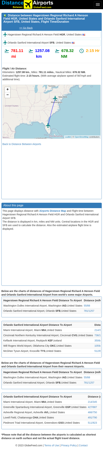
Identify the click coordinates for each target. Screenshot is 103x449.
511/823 (92, 422)
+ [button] (7, 89)
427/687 (92, 407)
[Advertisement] (52, 171)
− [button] (7, 95)
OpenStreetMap (82, 137)
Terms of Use (52, 445)
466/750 (92, 412)
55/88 (87, 305)
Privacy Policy (69, 445)
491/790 (92, 417)
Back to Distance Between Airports (22, 144)
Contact (83, 445)
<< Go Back (26, 27)
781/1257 (89, 310)
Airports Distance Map (52, 210)
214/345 (92, 401)
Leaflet (68, 137)
